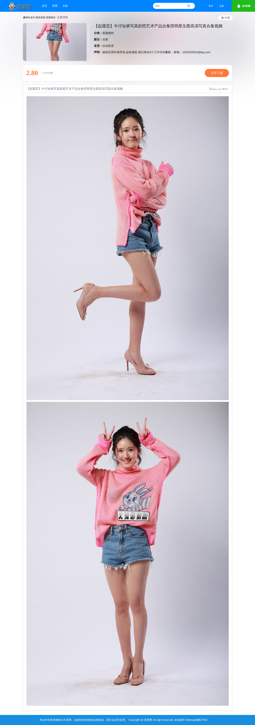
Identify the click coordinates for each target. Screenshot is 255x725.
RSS (204, 719)
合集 (65, 5)
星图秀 (148, 719)
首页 (44, 5)
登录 (210, 6)
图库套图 (40, 17)
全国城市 (179, 719)
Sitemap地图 (193, 719)
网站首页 (30, 17)
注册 (221, 6)
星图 (55, 5)
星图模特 (50, 17)
